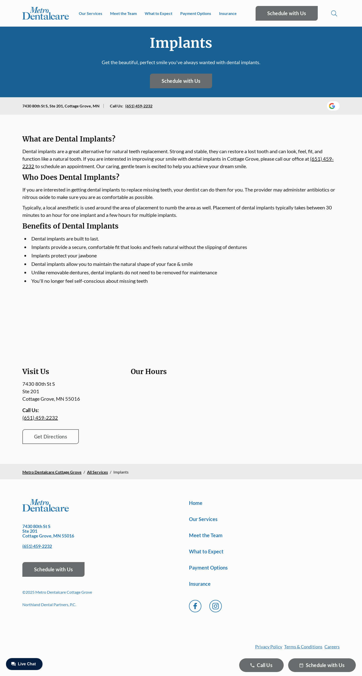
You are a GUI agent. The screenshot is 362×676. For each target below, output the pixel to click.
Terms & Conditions (303, 646)
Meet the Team (123, 13)
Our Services (90, 13)
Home (195, 503)
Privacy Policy (268, 646)
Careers (332, 646)
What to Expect (158, 13)
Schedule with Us (286, 13)
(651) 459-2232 (138, 105)
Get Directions (50, 436)
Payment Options (195, 13)
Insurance (228, 13)
